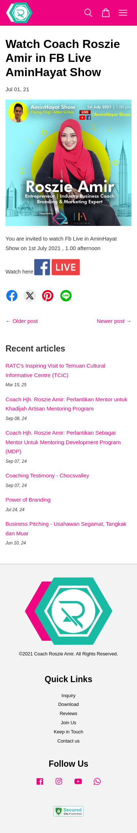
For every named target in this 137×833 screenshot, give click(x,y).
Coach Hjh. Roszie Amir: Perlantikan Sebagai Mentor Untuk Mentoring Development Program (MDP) (63, 441)
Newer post (111, 321)
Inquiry (68, 695)
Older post (25, 321)
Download (68, 704)
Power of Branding (27, 500)
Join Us (68, 722)
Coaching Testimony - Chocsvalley (47, 475)
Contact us (68, 741)
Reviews (68, 713)
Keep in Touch (68, 732)
